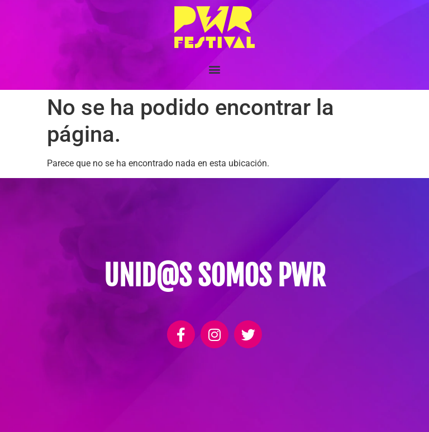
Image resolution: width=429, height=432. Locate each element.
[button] (215, 69)
